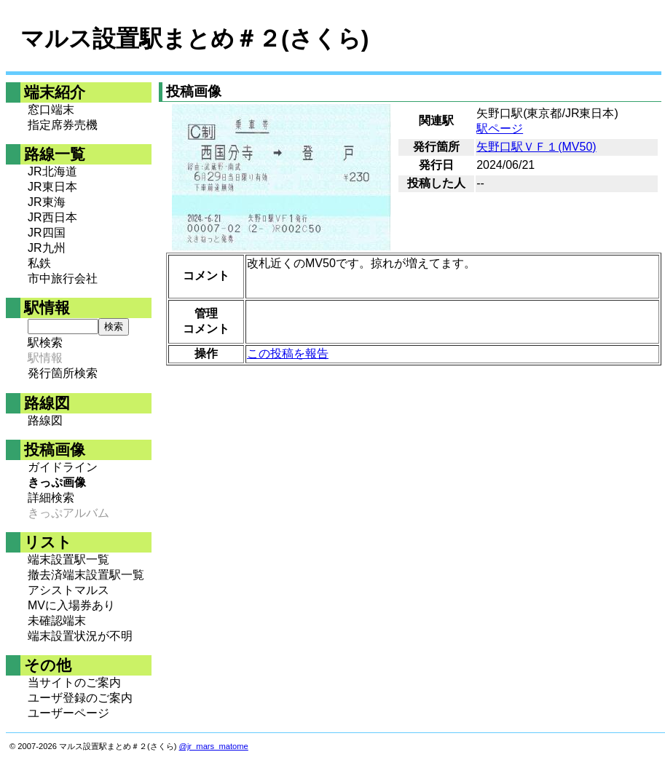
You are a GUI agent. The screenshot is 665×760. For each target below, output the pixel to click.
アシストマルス (68, 590)
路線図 (45, 420)
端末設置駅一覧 (68, 559)
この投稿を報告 (287, 353)
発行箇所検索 (63, 373)
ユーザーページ (68, 713)
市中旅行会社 (63, 278)
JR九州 (47, 248)
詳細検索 (51, 497)
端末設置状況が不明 (80, 636)
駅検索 (45, 342)
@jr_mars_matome (213, 746)
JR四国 (47, 232)
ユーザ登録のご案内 (80, 698)
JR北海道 (52, 171)
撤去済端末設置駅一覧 (86, 575)
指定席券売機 (63, 125)
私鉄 (39, 263)
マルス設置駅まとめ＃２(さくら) (194, 38)
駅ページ (499, 128)
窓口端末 (51, 109)
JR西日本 (52, 217)
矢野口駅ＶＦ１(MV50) (536, 146)
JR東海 (47, 202)
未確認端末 (57, 620)
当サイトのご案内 (74, 682)
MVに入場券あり (71, 605)
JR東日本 (52, 187)
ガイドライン (63, 467)
